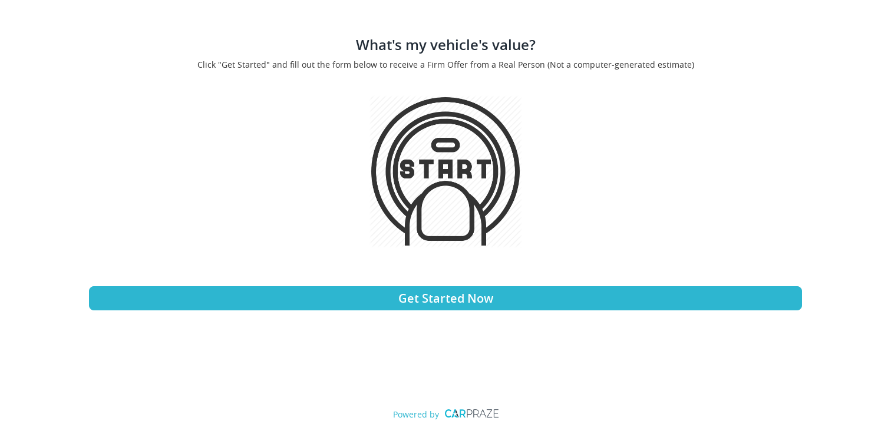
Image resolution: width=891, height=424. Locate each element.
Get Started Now (445, 298)
